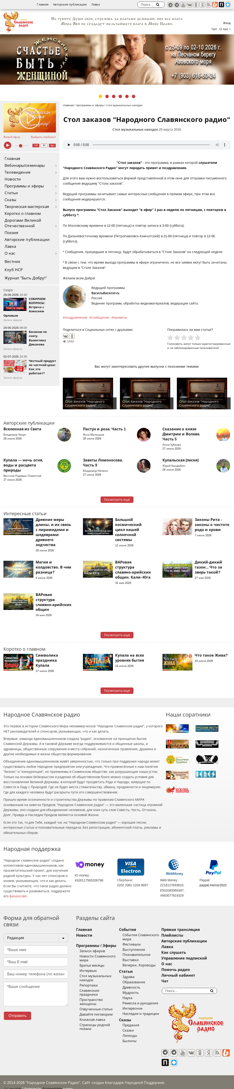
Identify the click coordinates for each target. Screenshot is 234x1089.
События (133, 930)
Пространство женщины (100, 996)
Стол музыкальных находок (135, 129)
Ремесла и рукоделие (146, 1003)
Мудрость (136, 993)
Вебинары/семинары (25, 165)
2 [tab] (107, 96)
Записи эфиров (92, 951)
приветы (120, 317)
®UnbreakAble (52, 1080)
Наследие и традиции (146, 1014)
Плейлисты (184, 935)
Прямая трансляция (192, 930)
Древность (137, 987)
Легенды (135, 1036)
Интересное (138, 1008)
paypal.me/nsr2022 (213, 885)
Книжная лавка (92, 1012)
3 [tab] (113, 96)
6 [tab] (133, 96)
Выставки (136, 960)
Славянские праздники (99, 990)
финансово (18, 896)
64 (44, 145)
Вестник (12, 261)
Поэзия (11, 233)
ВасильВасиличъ (105, 293)
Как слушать (185, 952)
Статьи (11, 193)
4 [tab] (120, 96)
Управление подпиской (195, 958)
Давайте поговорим (96, 1006)
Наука (133, 998)
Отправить (17, 1016)
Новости (13, 179)
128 (36, 145)
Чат (214, 29)
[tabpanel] (117, 59)
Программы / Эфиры (96, 946)
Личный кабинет (189, 975)
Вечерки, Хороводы (144, 965)
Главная (42, 4)
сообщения (100, 317)
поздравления (76, 317)
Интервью (88, 971)
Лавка (95, 4)
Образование (139, 982)
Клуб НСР (14, 270)
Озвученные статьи (96, 1001)
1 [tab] (100, 96)
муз (52, 145)
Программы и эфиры (24, 186)
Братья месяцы (92, 965)
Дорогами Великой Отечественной (23, 223)
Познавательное (142, 955)
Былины (135, 1041)
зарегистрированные (216, 343)
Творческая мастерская (27, 207)
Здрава (134, 977)
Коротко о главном (23, 213)
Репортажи (89, 985)
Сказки (134, 1030)
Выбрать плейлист (43, 137)
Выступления (139, 950)
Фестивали (137, 944)
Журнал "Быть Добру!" (26, 278)
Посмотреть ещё (117, 499)
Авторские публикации (70, 4)
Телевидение (18, 172)
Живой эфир (11, 137)
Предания (136, 1025)
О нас (10, 253)
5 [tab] (127, 96)
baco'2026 (12, 1080)
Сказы (10, 200)
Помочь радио (187, 970)
